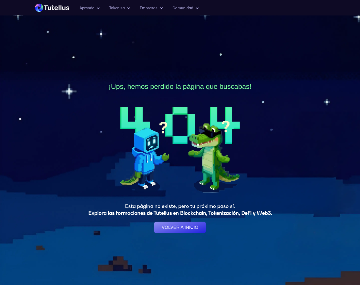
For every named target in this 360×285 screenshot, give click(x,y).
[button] (89, 8)
